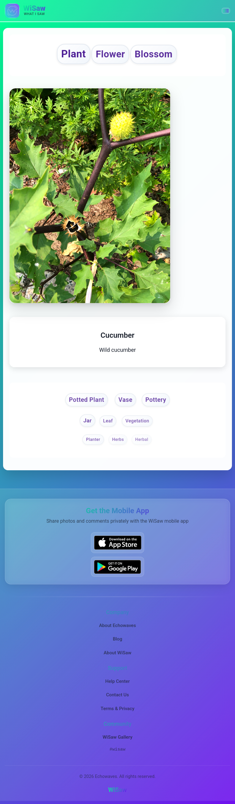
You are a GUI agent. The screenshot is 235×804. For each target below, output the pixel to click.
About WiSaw (117, 653)
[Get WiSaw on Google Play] (117, 567)
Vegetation (137, 421)
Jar (87, 420)
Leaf (108, 421)
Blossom (154, 54)
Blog (117, 639)
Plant (73, 54)
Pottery (155, 399)
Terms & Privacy (117, 708)
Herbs (118, 439)
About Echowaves (117, 625)
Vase (125, 399)
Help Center (117, 681)
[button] (226, 11)
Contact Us (117, 695)
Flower (110, 54)
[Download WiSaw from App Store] (117, 542)
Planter (93, 439)
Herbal (141, 439)
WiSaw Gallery (117, 737)
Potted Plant (86, 399)
